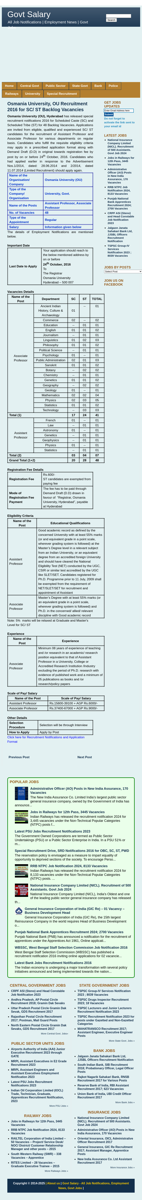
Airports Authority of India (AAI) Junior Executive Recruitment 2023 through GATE (38, 1053)
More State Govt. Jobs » (122, 1040)
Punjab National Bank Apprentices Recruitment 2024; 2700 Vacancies (120, 203)
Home (9, 86)
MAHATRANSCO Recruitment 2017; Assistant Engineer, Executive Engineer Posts (105, 1032)
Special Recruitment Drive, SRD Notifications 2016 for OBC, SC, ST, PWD (72, 851)
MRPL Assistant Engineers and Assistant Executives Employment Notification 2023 (35, 1073)
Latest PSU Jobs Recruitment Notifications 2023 (52, 831)
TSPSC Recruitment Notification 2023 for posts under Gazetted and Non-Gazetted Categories (106, 1020)
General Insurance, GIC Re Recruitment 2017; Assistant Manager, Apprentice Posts (105, 1150)
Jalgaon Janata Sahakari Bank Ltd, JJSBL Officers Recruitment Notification (120, 234)
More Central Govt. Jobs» (54, 1033)
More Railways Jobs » (56, 1171)
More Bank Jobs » (125, 1102)
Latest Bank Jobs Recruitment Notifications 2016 (53, 963)
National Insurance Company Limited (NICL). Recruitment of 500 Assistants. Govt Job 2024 (121, 146)
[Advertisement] (71, 54)
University (32, 94)
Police (113, 86)
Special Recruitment (62, 94)
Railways (12, 94)
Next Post (85, 757)
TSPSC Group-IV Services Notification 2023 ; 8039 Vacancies (119, 250)
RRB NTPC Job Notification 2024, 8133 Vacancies (119, 190)
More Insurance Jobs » (122, 1167)
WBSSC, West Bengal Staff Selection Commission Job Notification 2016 (71, 947)
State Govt (80, 86)
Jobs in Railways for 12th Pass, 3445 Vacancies (121, 161)
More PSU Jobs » (58, 1105)
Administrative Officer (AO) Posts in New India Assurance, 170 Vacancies (120, 176)
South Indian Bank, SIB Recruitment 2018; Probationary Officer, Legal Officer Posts (106, 1068)
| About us (53, 1183)
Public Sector (56, 86)
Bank (98, 86)
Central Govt (29, 86)
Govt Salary (29, 14)
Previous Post (19, 757)
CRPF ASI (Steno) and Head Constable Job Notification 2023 (121, 218)
